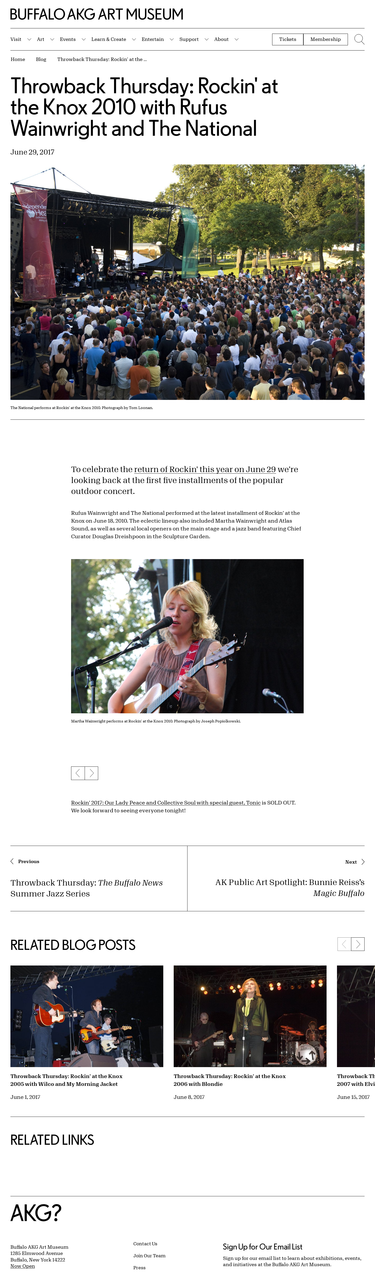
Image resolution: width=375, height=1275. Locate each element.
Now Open (22, 1265)
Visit (15, 39)
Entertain (153, 39)
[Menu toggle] (359, 39)
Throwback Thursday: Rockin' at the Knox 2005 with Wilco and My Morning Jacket (66, 1080)
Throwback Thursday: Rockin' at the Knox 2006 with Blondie (230, 1080)
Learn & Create (108, 39)
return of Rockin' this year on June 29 (205, 469)
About (221, 39)
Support (189, 39)
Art (40, 39)
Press (139, 1267)
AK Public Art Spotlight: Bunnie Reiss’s (290, 887)
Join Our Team (149, 1255)
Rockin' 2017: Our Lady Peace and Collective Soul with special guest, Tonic (166, 803)
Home (18, 59)
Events (68, 39)
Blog (41, 59)
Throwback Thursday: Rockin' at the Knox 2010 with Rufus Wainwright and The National (102, 59)
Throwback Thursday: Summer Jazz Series (86, 888)
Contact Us (145, 1243)
